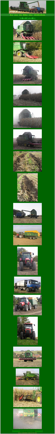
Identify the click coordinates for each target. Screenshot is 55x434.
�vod (11, 15)
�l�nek (25, 15)
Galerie (16, 15)
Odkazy (31, 15)
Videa (20, 15)
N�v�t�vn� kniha (39, 15)
